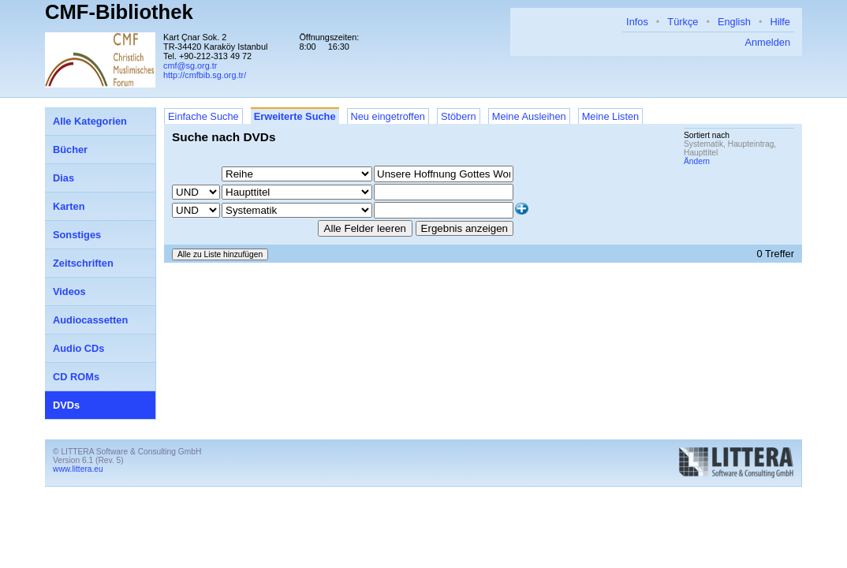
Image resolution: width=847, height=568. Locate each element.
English (734, 22)
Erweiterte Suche (295, 116)
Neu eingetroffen (388, 116)
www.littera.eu (78, 469)
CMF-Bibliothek (119, 12)
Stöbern (458, 116)
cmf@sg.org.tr (190, 65)
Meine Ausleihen (529, 116)
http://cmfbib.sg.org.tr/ (204, 75)
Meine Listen (611, 116)
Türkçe (682, 22)
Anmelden (767, 42)
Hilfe (780, 22)
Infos (637, 22)
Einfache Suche (203, 116)
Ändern (697, 161)
